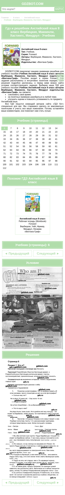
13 (50, 128)
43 (11, 143)
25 (11, 135)
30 (43, 135)
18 (24, 132)
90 (4, 161)
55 (24, 146)
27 (24, 135)
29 (37, 135)
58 (37, 146)
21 (43, 132)
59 (43, 146)
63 (11, 150)
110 (50, 164)
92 (17, 161)
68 (43, 150)
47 (37, 143)
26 (17, 135)
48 (43, 143)
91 (11, 161)
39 (43, 139)
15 (4, 132)
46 (30, 143)
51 (4, 146)
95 (37, 161)
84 (24, 157)
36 (24, 139)
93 (24, 161)
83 (17, 157)
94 (30, 161)
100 (4, 164)
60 (50, 146)
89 (56, 157)
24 (4, 135)
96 (43, 161)
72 (11, 154)
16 (11, 132)
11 (37, 128)
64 (17, 150)
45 (24, 143)
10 (30, 128)
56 (30, 146)
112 (4, 168)
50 (56, 143)
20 (37, 132)
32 (56, 135)
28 (30, 135)
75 (30, 154)
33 (4, 139)
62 (4, 150)
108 (43, 164)
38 (37, 139)
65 (24, 150)
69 (50, 150)
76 (37, 154)
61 (56, 146)
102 (17, 164)
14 (56, 128)
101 (11, 164)
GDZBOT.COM (32, 4)
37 (30, 139)
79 (56, 154)
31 (50, 135)
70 (56, 150)
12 (43, 128)
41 (56, 139)
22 (50, 132)
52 (11, 146)
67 (37, 150)
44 (17, 143)
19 (30, 132)
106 (37, 164)
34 (11, 139)
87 (43, 157)
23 (56, 132)
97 (50, 161)
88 (50, 157)
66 (30, 150)
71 (4, 154)
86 (37, 157)
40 (50, 139)
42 (4, 143)
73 (17, 154)
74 (24, 154)
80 (4, 157)
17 (17, 132)
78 (50, 154)
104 (30, 164)
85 (30, 157)
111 (56, 164)
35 (17, 139)
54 (17, 146)
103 (24, 164)
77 (43, 154)
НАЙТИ (59, 9)
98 (56, 161)
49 (50, 143)
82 (11, 157)
